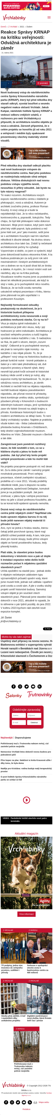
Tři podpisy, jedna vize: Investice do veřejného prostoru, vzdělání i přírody (12, 969)
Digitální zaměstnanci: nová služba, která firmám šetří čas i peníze (39, 1018)
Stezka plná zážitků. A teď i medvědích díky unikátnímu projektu (13, 1018)
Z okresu (33, 930)
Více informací (26, 914)
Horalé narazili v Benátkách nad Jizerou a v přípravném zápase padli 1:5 (26, 648)
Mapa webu (44, 1102)
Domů (3, 27)
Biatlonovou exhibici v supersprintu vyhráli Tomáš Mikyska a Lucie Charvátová (26, 644)
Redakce (26, 1109)
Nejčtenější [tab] (7, 738)
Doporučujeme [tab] (23, 738)
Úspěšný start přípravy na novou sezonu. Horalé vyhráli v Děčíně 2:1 (26, 641)
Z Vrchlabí (12, 27)
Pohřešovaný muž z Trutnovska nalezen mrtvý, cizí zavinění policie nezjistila (23, 1067)
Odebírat (34, 722)
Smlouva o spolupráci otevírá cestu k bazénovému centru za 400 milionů (37, 969)
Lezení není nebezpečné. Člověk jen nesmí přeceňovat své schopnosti (26, 652)
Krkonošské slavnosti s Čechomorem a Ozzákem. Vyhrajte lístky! (26, 656)
